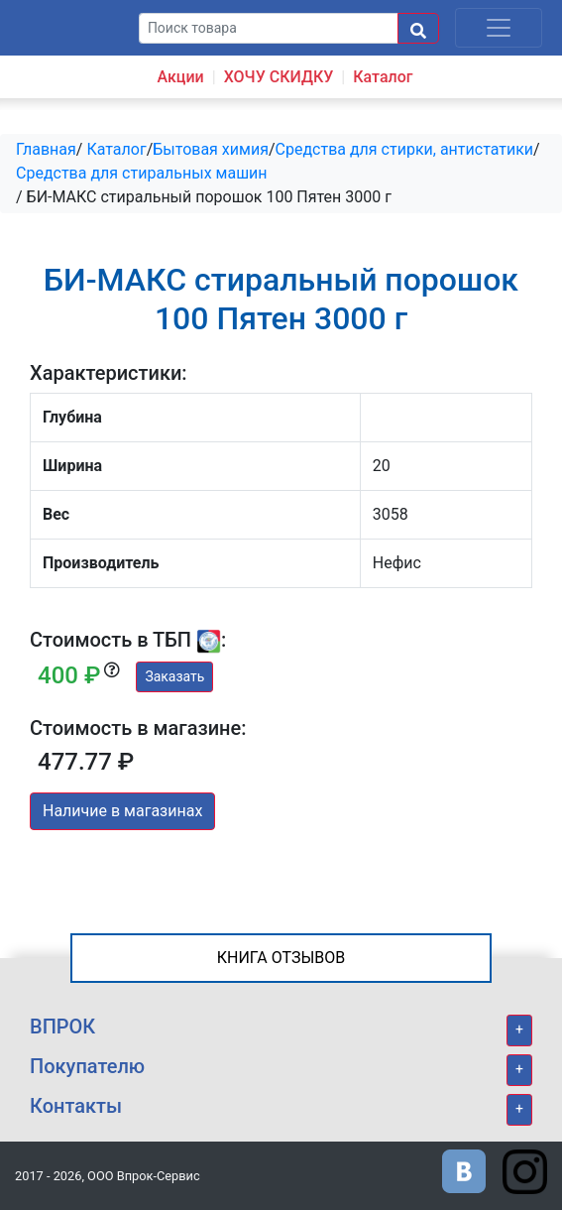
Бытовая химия (211, 149)
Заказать (174, 676)
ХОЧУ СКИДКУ (279, 76)
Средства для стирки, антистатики (405, 149)
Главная (46, 149)
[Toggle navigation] (498, 28)
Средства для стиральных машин (142, 173)
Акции (180, 76)
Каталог (382, 76)
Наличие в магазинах (122, 810)
